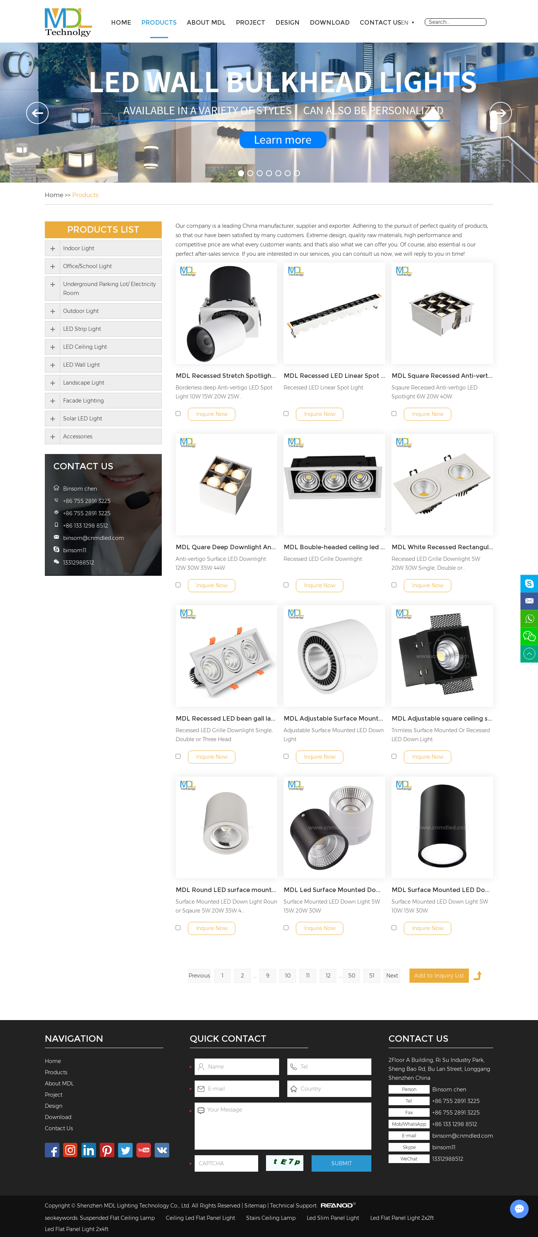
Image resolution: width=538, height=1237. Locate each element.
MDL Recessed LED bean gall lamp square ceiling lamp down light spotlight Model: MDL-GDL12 (226, 718)
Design (287, 22)
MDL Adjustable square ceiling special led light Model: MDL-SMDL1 (442, 718)
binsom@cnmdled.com (462, 1135)
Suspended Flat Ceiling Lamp (117, 1218)
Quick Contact (228, 1038)
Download (330, 22)
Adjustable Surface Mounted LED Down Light (334, 735)
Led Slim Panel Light (333, 1218)
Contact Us (380, 22)
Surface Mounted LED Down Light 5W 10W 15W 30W (440, 906)
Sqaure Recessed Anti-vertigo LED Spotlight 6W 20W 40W (434, 392)
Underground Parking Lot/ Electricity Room (109, 288)
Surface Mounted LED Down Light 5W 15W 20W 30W (332, 906)
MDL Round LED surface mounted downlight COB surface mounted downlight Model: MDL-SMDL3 (226, 889)
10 (288, 975)
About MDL (206, 22)
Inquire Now (212, 414)
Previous (199, 975)
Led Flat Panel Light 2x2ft (402, 1218)
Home (121, 22)
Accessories (77, 436)
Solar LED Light (82, 418)
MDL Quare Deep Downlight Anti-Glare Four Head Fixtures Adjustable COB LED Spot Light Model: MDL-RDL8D (226, 547)
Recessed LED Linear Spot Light (323, 387)
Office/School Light (87, 266)
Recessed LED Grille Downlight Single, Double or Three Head (224, 735)
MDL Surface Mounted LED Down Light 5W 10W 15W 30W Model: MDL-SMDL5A (442, 889)
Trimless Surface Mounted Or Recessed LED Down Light (441, 735)
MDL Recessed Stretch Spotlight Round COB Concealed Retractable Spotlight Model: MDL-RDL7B (226, 375)
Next (392, 975)
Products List (103, 229)
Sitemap (255, 1205)
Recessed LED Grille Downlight (323, 559)
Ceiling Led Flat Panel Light (200, 1218)
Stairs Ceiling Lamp (271, 1218)
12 (328, 975)
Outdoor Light (81, 311)
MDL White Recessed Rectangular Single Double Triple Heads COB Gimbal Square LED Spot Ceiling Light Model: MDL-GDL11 (442, 547)
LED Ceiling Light (85, 347)
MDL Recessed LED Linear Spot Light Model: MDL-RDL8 (334, 375)
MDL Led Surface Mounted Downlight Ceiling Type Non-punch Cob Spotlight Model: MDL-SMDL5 (334, 889)
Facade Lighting (83, 400)
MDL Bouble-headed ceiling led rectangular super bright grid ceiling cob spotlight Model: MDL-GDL (334, 547)
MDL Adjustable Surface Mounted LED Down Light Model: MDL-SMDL (334, 718)
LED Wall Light (81, 364)
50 (351, 975)
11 (308, 975)
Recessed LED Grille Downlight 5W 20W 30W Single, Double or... (436, 563)
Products (159, 22)
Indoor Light (78, 248)
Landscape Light (83, 382)
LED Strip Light (82, 329)
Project (250, 22)
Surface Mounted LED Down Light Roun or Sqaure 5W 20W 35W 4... (226, 906)
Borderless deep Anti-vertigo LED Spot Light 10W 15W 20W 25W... (224, 392)
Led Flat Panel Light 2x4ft (76, 1229)
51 (371, 975)
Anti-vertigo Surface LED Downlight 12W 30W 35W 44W (221, 563)
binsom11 (443, 1147)
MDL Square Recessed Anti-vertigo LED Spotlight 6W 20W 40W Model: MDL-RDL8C (442, 375)
